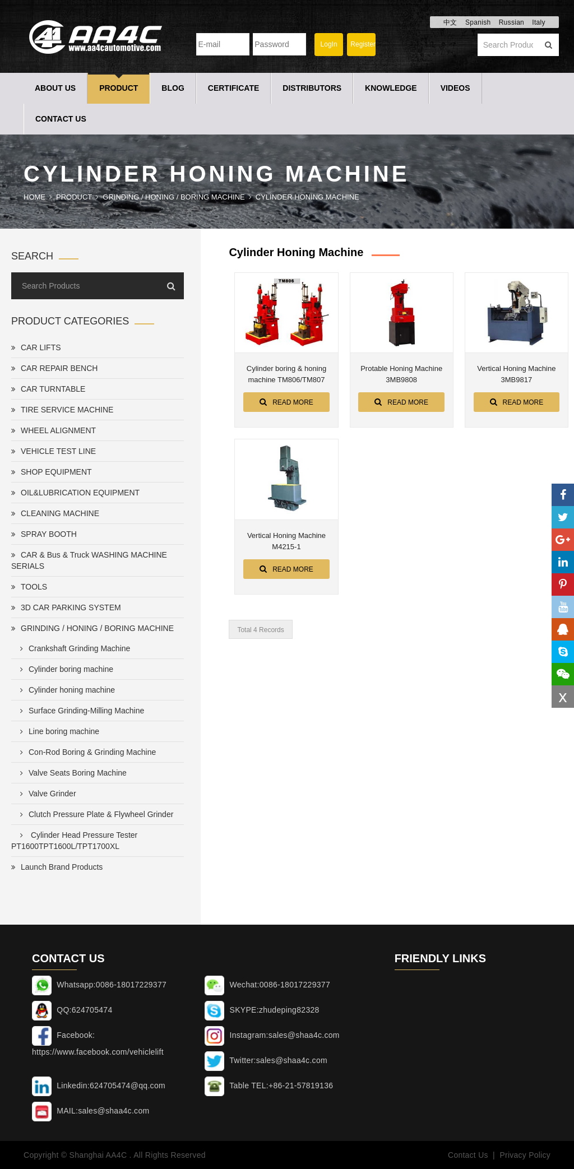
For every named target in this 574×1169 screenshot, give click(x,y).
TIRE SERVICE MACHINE (62, 409)
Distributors (312, 88)
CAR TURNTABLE (48, 388)
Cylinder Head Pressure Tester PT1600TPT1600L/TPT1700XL (74, 841)
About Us (55, 88)
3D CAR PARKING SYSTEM (66, 607)
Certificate (234, 88)
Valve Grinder (46, 793)
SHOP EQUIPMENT (51, 471)
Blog (172, 88)
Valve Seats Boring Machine (71, 772)
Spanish (477, 22)
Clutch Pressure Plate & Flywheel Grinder (94, 814)
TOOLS (29, 586)
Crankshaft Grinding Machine (73, 648)
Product (118, 88)
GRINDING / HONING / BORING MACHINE (174, 197)
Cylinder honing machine (307, 197)
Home (34, 197)
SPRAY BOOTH (44, 534)
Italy (538, 22)
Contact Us (60, 118)
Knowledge (391, 88)
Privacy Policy (524, 1155)
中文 (450, 22)
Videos (455, 88)
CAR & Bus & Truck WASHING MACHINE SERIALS (89, 560)
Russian (511, 22)
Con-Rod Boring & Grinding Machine (86, 752)
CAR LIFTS (36, 347)
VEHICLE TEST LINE (53, 451)
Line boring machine (57, 731)
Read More (286, 402)
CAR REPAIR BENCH (54, 368)
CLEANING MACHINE (55, 513)
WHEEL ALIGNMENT (53, 430)
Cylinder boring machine (64, 669)
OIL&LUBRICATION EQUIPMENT (75, 492)
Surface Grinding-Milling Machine (80, 710)
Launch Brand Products (57, 866)
